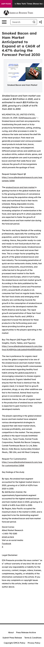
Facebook (6, 543)
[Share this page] (40, 22)
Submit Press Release (12, 637)
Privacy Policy (34, 643)
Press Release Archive (26, 632)
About (11, 632)
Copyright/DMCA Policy (14, 643)
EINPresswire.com (27, 118)
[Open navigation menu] (4, 22)
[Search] (20, 22)
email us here (8, 537)
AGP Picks (6, 4)
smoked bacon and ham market (20, 187)
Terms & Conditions (32, 637)
